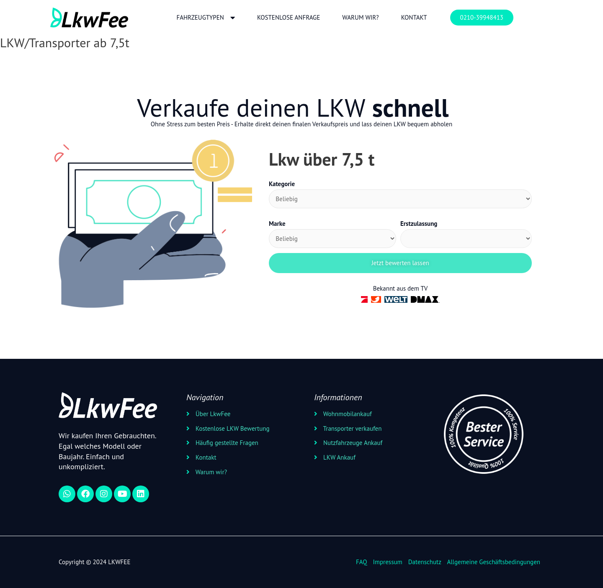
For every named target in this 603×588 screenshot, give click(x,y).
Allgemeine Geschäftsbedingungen (493, 561)
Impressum (387, 561)
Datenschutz (424, 561)
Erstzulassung (418, 224)
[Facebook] (85, 493)
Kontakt (414, 17)
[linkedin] (140, 493)
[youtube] (122, 493)
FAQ (361, 561)
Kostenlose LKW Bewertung (232, 428)
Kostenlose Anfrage (288, 17)
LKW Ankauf (339, 457)
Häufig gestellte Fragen (226, 443)
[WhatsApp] (67, 493)
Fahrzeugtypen (205, 18)
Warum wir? (360, 17)
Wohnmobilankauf (347, 414)
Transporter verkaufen (351, 428)
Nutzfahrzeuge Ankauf (352, 443)
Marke (277, 224)
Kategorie (282, 184)
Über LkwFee (212, 414)
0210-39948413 (482, 17)
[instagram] (103, 493)
